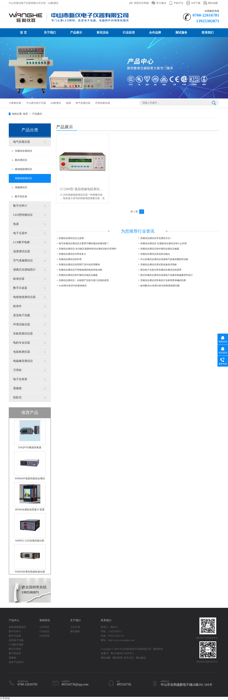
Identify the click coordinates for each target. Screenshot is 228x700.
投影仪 (17, 397)
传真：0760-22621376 (112, 636)
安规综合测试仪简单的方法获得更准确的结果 (163, 280)
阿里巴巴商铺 (141, 3)
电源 (68, 103)
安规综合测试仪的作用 (70, 259)
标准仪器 (18, 278)
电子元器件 (20, 233)
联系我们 (208, 32)
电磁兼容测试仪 (23, 360)
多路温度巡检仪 (17, 627)
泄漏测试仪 (21, 187)
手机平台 (178, 3)
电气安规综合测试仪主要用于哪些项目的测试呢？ (84, 243)
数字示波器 (20, 287)
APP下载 (195, 3)
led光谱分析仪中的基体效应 (73, 285)
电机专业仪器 (21, 342)
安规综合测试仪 (23, 151)
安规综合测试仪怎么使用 (71, 238)
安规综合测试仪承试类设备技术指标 (158, 264)
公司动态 (44, 627)
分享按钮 (5, 698)
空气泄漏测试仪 (23, 260)
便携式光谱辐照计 (24, 269)
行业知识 (44, 631)
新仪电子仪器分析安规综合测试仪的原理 (160, 269)
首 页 (23, 32)
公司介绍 (75, 627)
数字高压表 (21, 196)
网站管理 (117, 657)
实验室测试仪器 (23, 333)
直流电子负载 (21, 315)
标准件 (17, 306)
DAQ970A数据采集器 (29, 447)
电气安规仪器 (83, 103)
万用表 (17, 370)
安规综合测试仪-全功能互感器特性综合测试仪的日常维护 (87, 248)
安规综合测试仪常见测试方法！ (156, 238)
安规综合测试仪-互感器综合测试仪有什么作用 (163, 243)
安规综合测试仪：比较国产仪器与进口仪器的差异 (84, 280)
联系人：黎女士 (109, 627)
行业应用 (129, 32)
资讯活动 (102, 32)
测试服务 (181, 32)
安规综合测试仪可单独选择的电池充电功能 (80, 269)
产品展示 (76, 32)
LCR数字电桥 (21, 242)
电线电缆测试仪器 (24, 296)
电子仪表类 (20, 379)
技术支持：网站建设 (135, 657)
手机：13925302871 (111, 631)
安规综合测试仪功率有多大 (72, 254)
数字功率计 (20, 205)
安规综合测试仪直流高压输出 (155, 254)
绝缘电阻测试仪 (23, 178)
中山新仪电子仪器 (36, 103)
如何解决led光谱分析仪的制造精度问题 (160, 285)
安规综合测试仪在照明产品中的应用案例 (79, 264)
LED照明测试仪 (23, 214)
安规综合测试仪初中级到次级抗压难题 (159, 248)
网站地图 (213, 3)
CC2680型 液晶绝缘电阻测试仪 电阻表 (82, 189)
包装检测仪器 (21, 351)
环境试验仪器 (102, 103)
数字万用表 (15, 649)
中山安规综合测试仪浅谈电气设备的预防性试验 (164, 259)
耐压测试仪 (21, 160)
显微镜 (17, 388)
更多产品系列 (16, 662)
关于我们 (50, 32)
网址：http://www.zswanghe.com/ (118, 640)
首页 (26, 114)
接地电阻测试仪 (23, 169)
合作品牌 (155, 32)
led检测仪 (56, 103)
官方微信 (161, 3)
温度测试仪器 (21, 251)
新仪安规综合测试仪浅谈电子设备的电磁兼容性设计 (166, 275)
